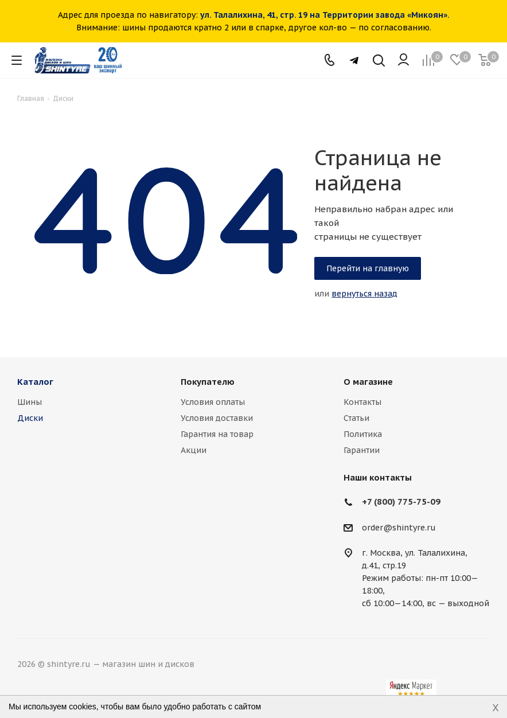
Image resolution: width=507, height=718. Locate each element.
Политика (363, 434)
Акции (193, 450)
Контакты (362, 402)
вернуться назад (364, 293)
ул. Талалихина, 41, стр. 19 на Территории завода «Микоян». (325, 15)
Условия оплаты (213, 402)
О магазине (368, 381)
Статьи (356, 418)
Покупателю (208, 381)
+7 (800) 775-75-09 (401, 501)
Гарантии (362, 450)
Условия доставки (217, 418)
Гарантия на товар (217, 434)
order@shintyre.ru (399, 527)
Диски (30, 418)
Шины (29, 402)
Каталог (35, 381)
